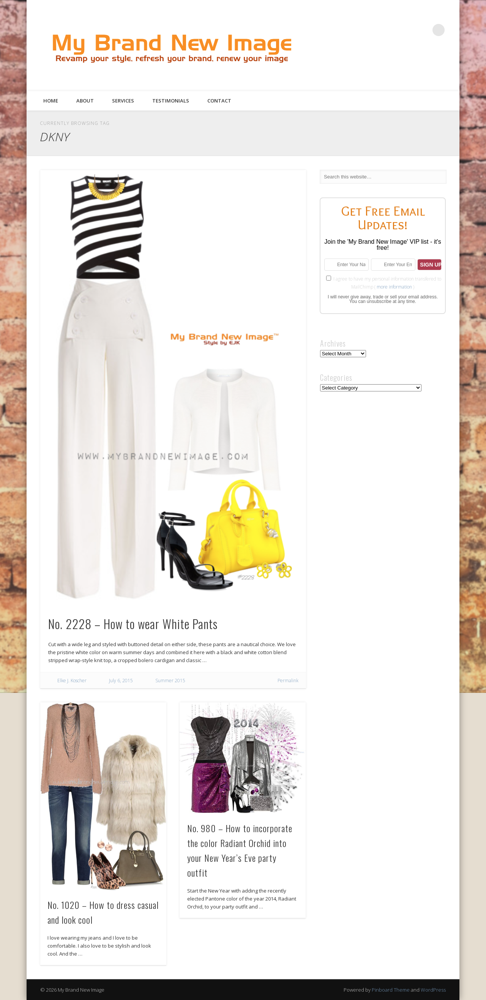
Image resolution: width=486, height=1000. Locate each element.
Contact (219, 100)
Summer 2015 (170, 680)
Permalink (288, 680)
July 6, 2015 (121, 680)
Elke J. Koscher (72, 680)
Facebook (376, 30)
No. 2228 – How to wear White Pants (133, 623)
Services (123, 100)
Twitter (392, 30)
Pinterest (407, 30)
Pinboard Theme (391, 989)
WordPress (433, 989)
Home (50, 100)
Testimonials (170, 100)
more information (394, 287)
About (85, 100)
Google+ (423, 30)
